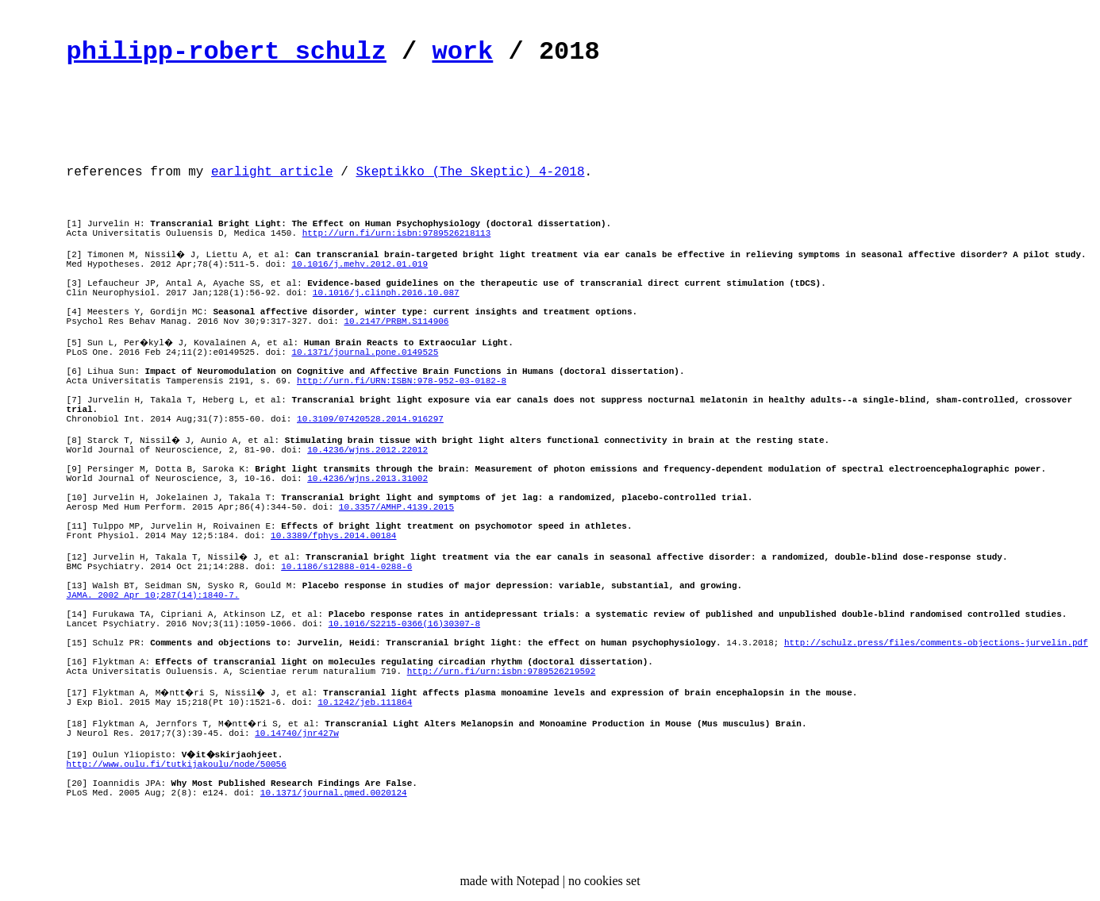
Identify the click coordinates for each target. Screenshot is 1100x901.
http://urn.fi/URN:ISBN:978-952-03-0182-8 (401, 381)
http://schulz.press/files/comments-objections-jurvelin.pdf (936, 643)
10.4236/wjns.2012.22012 (367, 450)
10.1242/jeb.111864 (364, 702)
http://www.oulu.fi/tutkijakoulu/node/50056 (177, 764)
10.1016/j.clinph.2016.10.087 (386, 293)
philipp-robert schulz (227, 52)
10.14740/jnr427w (297, 733)
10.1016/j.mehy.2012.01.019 (359, 264)
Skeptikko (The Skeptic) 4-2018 (470, 172)
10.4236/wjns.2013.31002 (367, 478)
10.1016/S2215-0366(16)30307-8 (404, 624)
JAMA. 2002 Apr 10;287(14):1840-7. (153, 595)
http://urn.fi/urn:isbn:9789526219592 (501, 671)
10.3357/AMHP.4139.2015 (396, 507)
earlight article (272, 172)
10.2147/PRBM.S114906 (396, 321)
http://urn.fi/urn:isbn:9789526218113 (396, 233)
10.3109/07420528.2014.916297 (370, 419)
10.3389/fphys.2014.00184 (333, 536)
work (462, 52)
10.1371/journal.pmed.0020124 (333, 793)
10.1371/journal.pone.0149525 (364, 352)
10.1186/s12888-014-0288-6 (346, 567)
